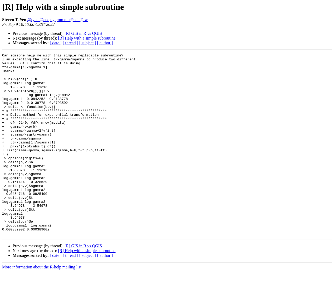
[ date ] (56, 43)
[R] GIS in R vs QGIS (83, 33)
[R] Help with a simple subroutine (86, 38)
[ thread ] (70, 43)
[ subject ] (87, 43)
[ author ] (105, 43)
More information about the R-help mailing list (41, 303)
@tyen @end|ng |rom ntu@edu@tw (57, 19)
